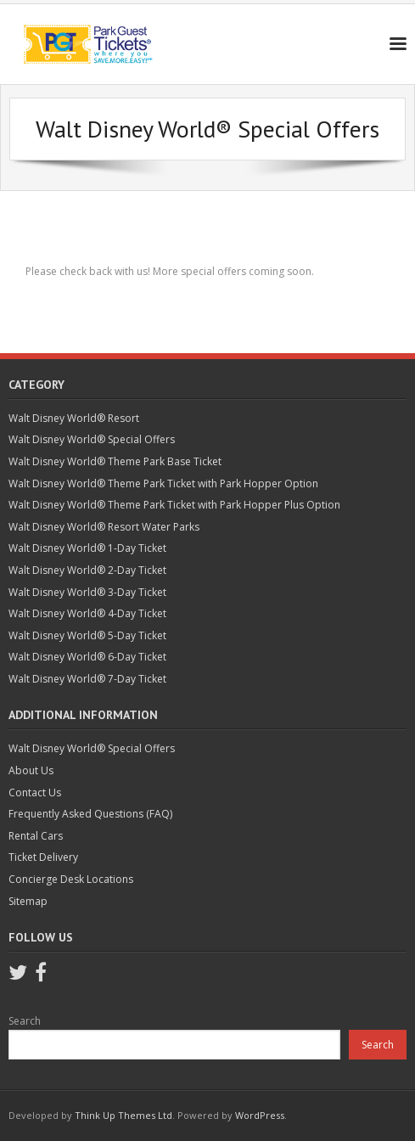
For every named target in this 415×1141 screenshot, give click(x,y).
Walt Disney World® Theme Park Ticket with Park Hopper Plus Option (174, 504)
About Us (30, 770)
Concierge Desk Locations (70, 879)
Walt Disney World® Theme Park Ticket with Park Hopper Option (163, 483)
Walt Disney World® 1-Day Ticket (87, 548)
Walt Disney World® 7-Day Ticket (87, 679)
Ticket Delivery (43, 857)
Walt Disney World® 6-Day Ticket (87, 656)
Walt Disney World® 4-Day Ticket (87, 613)
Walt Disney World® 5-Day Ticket (87, 635)
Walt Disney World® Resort (73, 418)
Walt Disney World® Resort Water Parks (103, 527)
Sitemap (28, 901)
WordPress (259, 1115)
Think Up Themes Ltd (123, 1115)
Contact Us (34, 792)
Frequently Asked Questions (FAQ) (90, 814)
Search (24, 1021)
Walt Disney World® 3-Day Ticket (87, 592)
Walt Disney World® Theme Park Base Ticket (115, 461)
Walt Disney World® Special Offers (91, 439)
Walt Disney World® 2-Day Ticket (87, 570)
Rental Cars (35, 836)
